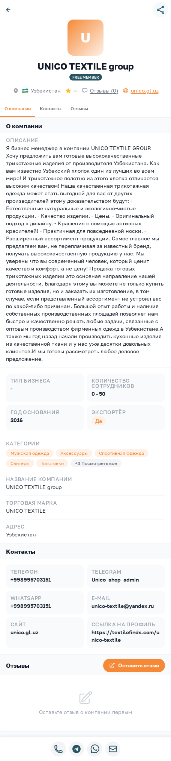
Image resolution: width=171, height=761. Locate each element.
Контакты (51, 108)
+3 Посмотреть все (96, 463)
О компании (17, 108)
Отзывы (79, 108)
